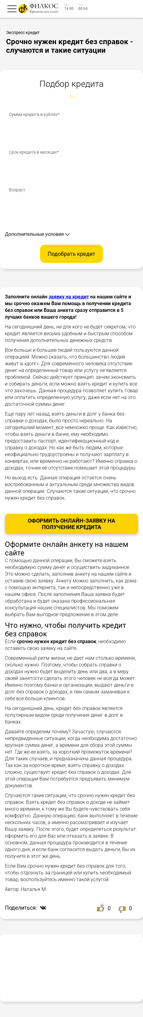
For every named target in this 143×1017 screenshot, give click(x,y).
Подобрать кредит (71, 254)
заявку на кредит (69, 297)
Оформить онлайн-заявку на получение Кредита (71, 523)
